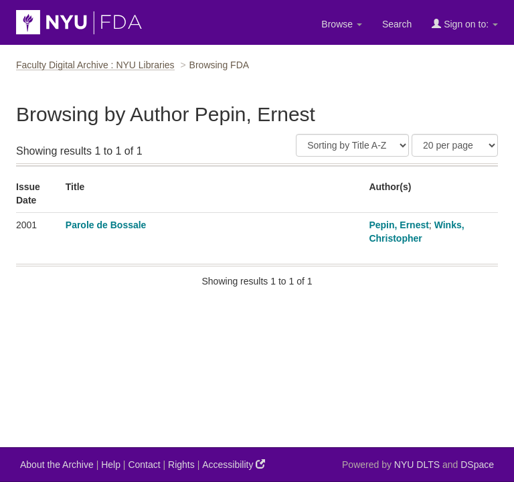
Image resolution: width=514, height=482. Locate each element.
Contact (144, 464)
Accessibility (233, 464)
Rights (181, 464)
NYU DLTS (417, 464)
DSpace (477, 464)
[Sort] (352, 145)
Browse (341, 24)
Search (397, 24)
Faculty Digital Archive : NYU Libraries (95, 65)
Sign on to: (465, 23)
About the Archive (57, 464)
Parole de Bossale (106, 225)
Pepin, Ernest (398, 225)
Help (110, 464)
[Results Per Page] (455, 145)
